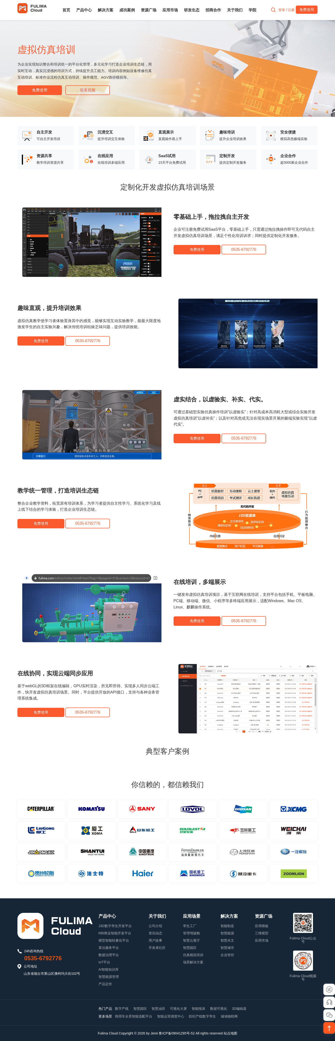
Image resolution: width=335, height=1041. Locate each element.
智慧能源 (227, 933)
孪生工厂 (190, 926)
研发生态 (191, 10)
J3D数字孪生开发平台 (115, 926)
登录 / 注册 (285, 10)
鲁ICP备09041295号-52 (177, 1033)
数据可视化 (218, 1008)
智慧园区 (190, 947)
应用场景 (191, 916)
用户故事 (155, 940)
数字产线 (122, 1008)
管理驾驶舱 (191, 933)
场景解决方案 (193, 962)
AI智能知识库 (109, 969)
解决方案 (105, 10)
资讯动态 (155, 933)
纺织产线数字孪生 (202, 1016)
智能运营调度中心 (170, 1016)
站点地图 (230, 1033)
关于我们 (235, 10)
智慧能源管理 (109, 976)
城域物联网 (229, 1016)
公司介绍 (155, 926)
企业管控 (227, 955)
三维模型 (261, 933)
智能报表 (198, 1008)
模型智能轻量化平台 (114, 940)
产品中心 (84, 10)
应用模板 (261, 926)
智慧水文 (227, 940)
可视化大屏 (178, 1008)
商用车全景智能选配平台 (133, 1016)
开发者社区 (157, 947)
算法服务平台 (109, 947)
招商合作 (213, 10)
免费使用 (39, 90)
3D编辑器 (239, 1008)
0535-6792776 (43, 958)
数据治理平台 (109, 955)
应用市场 (170, 10)
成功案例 (127, 10)
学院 (252, 10)
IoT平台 (104, 962)
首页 (66, 10)
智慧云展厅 (191, 940)
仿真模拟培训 (193, 955)
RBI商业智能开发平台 (115, 933)
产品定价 (105, 984)
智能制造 (227, 926)
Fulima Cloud (108, 1033)
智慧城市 (227, 947)
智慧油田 (158, 1008)
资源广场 (148, 10)
